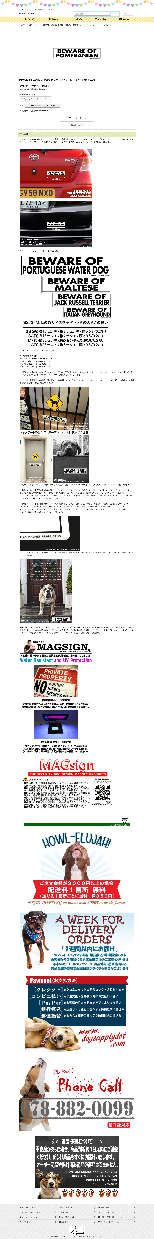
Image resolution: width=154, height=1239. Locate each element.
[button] (100, 19)
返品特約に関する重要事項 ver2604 (34, 111)
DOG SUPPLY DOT (28, 14)
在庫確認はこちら (27, 94)
